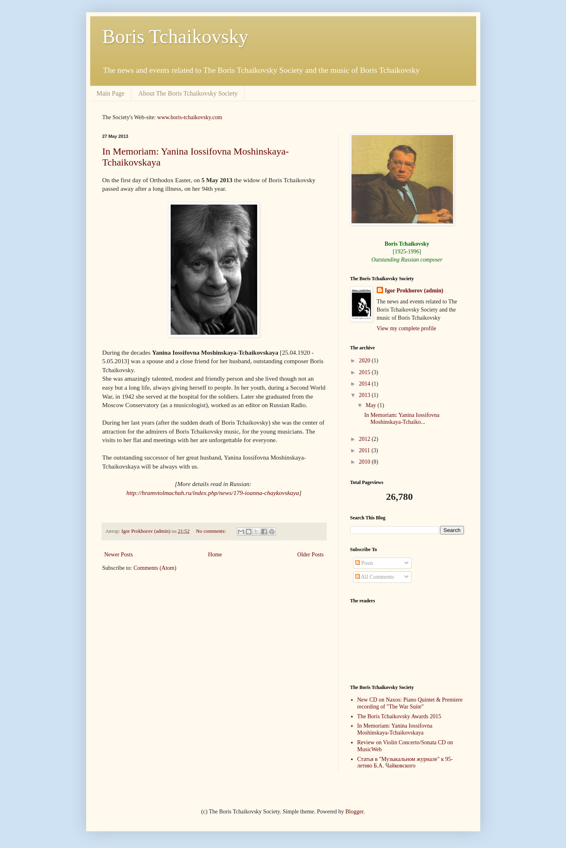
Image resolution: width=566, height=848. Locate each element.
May (371, 405)
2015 (365, 372)
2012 (365, 439)
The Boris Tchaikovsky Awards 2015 (399, 716)
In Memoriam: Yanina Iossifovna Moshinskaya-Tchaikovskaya (394, 729)
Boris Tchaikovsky (175, 36)
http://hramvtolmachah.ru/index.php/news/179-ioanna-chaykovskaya (212, 492)
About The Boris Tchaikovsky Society (188, 93)
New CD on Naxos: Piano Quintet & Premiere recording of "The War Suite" (409, 703)
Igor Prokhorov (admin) (414, 291)
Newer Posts (118, 555)
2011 (365, 450)
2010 (365, 462)
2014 (365, 384)
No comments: (211, 531)
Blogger (354, 812)
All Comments (375, 577)
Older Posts (310, 555)
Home (215, 555)
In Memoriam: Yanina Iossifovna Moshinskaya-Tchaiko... (401, 418)
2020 (365, 361)
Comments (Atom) (155, 568)
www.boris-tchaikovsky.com (189, 117)
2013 (365, 395)
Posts (364, 563)
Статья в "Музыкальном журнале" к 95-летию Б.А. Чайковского (405, 762)
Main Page (111, 93)
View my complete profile (406, 328)
